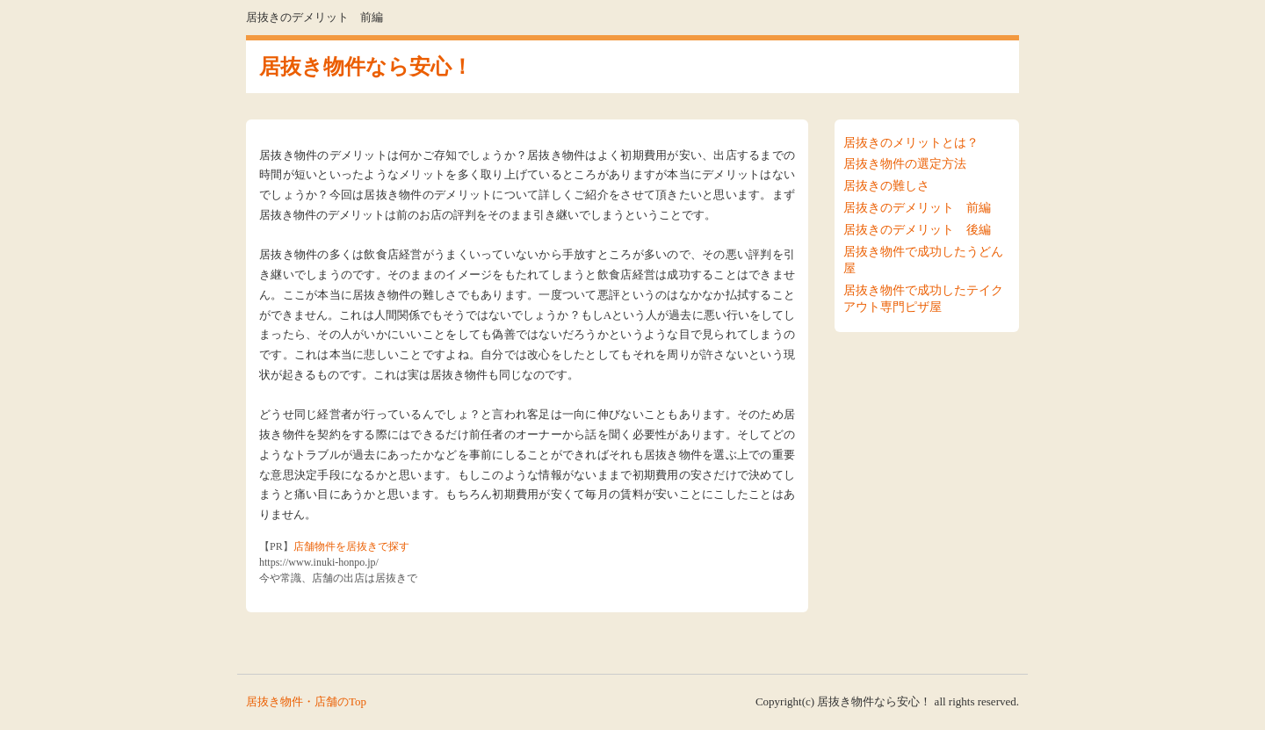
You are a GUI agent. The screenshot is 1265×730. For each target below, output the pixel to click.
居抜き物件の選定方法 (904, 163)
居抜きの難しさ (886, 185)
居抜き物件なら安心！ (366, 66)
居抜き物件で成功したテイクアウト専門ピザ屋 (923, 299)
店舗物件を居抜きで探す (351, 546)
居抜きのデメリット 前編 (917, 207)
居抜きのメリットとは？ (911, 142)
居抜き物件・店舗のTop (306, 701)
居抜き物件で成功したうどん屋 (923, 260)
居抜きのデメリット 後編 (917, 229)
